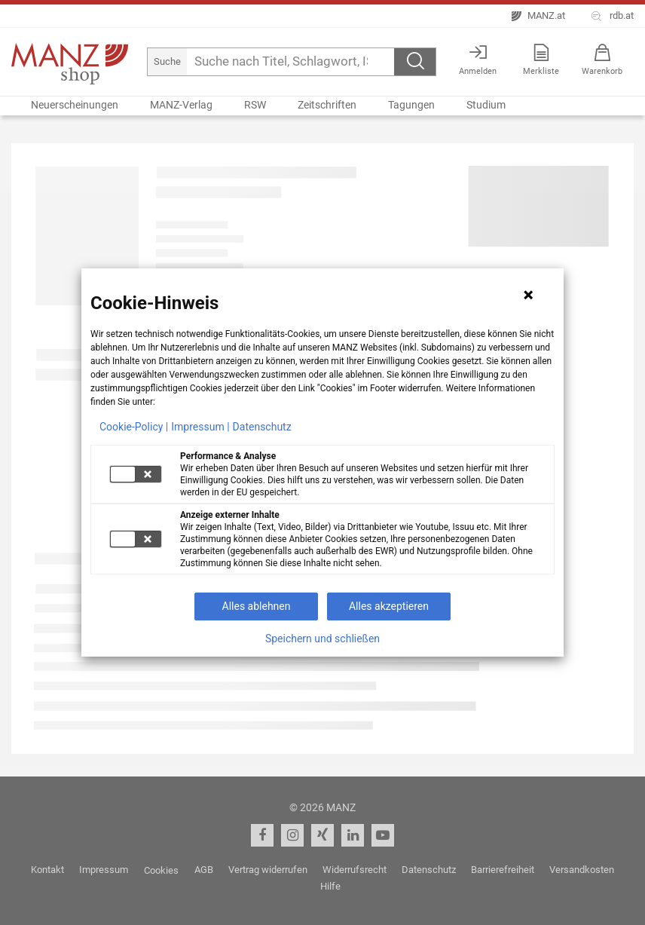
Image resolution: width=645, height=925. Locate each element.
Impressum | (200, 427)
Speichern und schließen (322, 638)
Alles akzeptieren (389, 606)
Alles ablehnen (256, 606)
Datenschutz (262, 427)
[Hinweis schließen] (528, 294)
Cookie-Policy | (133, 427)
